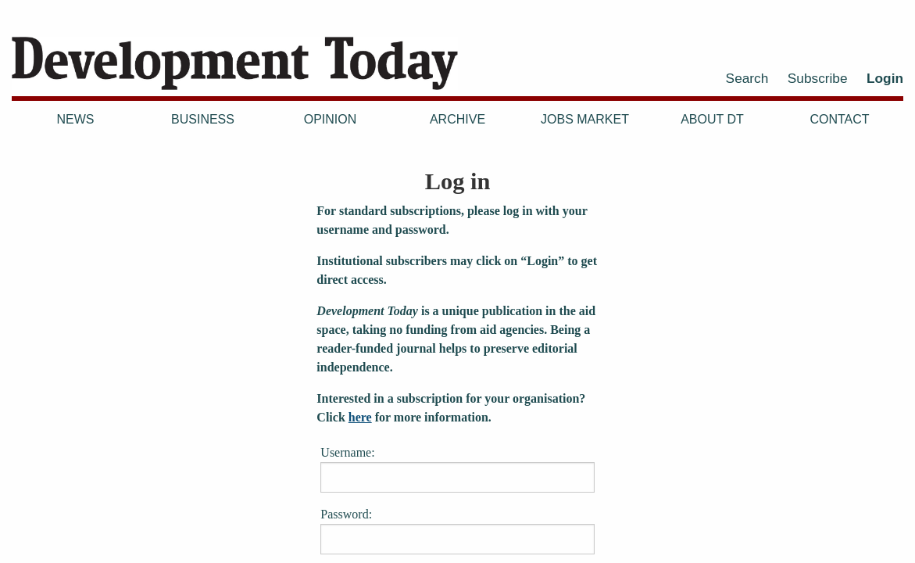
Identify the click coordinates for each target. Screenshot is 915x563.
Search (747, 78)
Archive (457, 119)
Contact (839, 119)
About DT (712, 119)
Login (885, 78)
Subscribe (818, 78)
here (360, 417)
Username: (457, 469)
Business (202, 119)
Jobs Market (585, 119)
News (76, 119)
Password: (457, 530)
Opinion (330, 119)
